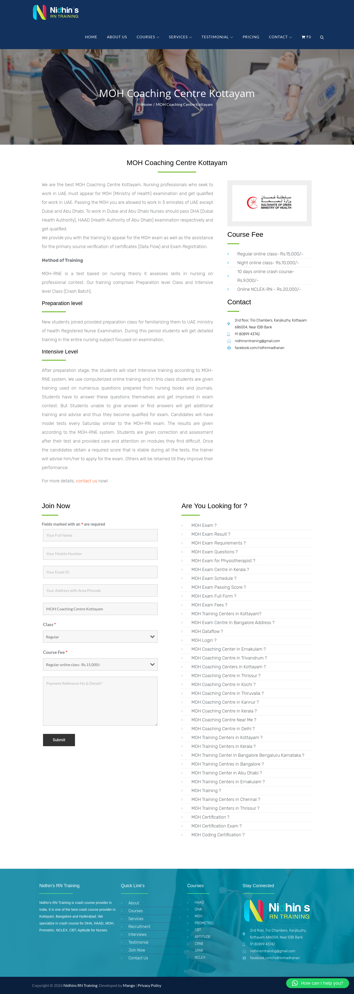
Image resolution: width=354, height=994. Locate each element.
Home (91, 37)
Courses (148, 37)
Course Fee (55, 652)
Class (49, 624)
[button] (317, 983)
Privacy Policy (149, 985)
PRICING (251, 37)
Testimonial (217, 37)
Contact (280, 37)
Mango (129, 985)
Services (180, 37)
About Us (117, 37)
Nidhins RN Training (80, 985)
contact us (86, 481)
